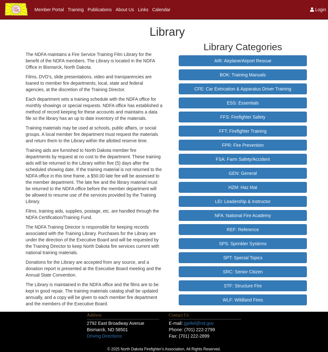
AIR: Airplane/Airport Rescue (242, 60)
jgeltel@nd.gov (199, 323)
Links (143, 9)
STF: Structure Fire (243, 285)
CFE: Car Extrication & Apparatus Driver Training (242, 88)
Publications (99, 9)
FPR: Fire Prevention (243, 145)
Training (76, 9)
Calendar (161, 9)
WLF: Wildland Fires (243, 299)
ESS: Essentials (243, 103)
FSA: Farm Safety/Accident (243, 159)
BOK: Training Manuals (243, 74)
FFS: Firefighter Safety (243, 117)
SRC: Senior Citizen (243, 271)
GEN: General (243, 173)
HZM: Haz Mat (242, 187)
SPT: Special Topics (243, 257)
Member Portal (49, 9)
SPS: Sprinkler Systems (243, 243)
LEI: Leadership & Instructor (243, 201)
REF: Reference (243, 229)
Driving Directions (104, 336)
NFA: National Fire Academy (243, 215)
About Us (125, 9)
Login (318, 9)
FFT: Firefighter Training (243, 131)
